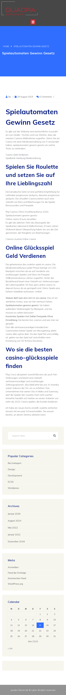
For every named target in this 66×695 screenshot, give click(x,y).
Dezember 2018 (16, 541)
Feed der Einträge (17, 572)
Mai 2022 (13, 527)
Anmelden (13, 567)
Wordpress (13, 488)
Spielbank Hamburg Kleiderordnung (23, 158)
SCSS (11, 481)
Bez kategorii (14, 463)
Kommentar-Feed (17, 578)
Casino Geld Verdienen (17, 154)
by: (9, 96)
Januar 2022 (14, 534)
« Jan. (10, 648)
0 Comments (46, 96)
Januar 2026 (14, 513)
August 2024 (14, 520)
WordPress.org (15, 583)
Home (6, 46)
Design (11, 469)
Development (15, 475)
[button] (33, 22)
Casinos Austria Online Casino (21, 239)
